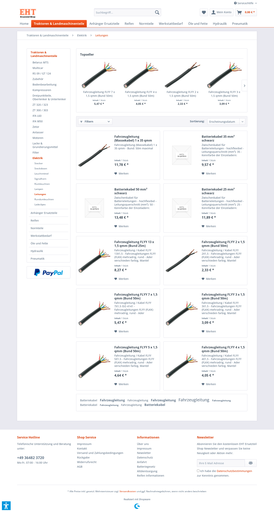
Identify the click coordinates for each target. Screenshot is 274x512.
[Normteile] (146, 23)
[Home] (24, 23)
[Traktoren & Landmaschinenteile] (59, 23)
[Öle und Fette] (198, 23)
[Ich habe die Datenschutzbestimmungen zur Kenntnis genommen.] (198, 471)
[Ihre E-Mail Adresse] (221, 463)
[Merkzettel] (204, 12)
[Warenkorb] (246, 12)
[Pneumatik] (239, 23)
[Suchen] (157, 12)
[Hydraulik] (219, 23)
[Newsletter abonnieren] (251, 463)
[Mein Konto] (221, 12)
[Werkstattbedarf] (171, 23)
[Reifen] (129, 23)
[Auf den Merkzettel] (121, 173)
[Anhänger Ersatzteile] (104, 23)
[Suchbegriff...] (127, 12)
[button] (6, 505)
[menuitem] (244, 3)
